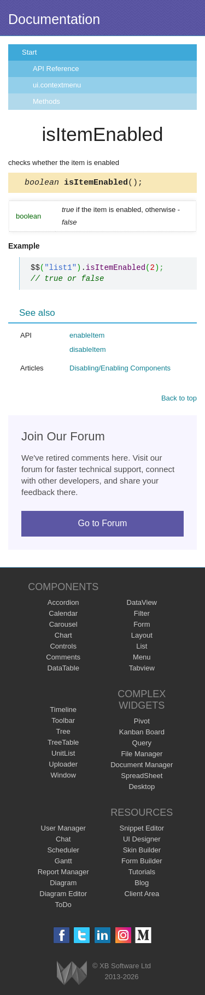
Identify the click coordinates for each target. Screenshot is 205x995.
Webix (72, 974)
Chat (63, 841)
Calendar (63, 615)
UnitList (63, 755)
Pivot (142, 723)
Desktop (141, 788)
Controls (63, 648)
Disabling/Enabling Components (120, 370)
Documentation (54, 19)
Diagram (63, 884)
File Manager (141, 755)
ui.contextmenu (57, 85)
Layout (142, 637)
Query (141, 744)
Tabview (142, 670)
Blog (141, 884)
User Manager (63, 830)
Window (63, 777)
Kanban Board (142, 733)
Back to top (179, 400)
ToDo (63, 906)
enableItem (86, 337)
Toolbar (63, 722)
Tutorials (141, 873)
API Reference (56, 68)
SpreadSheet (141, 777)
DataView (142, 604)
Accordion (63, 604)
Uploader (63, 766)
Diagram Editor (63, 895)
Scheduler (63, 851)
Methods (46, 101)
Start (29, 52)
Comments (63, 659)
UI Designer (142, 841)
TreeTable (63, 744)
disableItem (87, 351)
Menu (142, 659)
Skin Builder (142, 851)
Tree (63, 733)
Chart (63, 637)
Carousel (63, 626)
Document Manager (141, 766)
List (141, 648)
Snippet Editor (141, 830)
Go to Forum (102, 524)
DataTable (63, 670)
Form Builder (141, 862)
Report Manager (63, 873)
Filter (142, 615)
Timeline (63, 711)
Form (141, 626)
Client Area (142, 895)
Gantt (63, 862)
